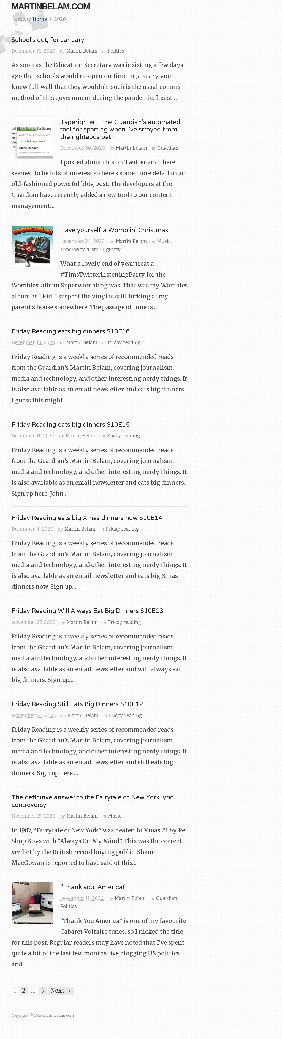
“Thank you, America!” (93, 887)
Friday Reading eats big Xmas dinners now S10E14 (87, 518)
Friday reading (124, 343)
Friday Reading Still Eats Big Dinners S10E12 (77, 704)
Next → (61, 990)
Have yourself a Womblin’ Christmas (114, 230)
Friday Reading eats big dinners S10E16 (71, 331)
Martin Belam (81, 51)
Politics (116, 51)
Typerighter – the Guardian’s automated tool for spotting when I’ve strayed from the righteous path (120, 129)
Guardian (167, 148)
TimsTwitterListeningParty (90, 250)
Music (164, 241)
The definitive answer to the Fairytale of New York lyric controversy (92, 800)
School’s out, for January (48, 39)
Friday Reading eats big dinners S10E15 (71, 424)
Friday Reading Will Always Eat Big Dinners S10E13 (87, 611)
